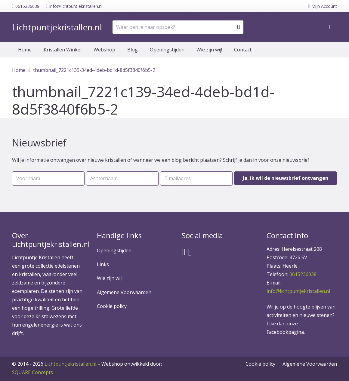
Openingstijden (114, 250)
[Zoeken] (238, 27)
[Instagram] (190, 252)
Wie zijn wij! (109, 278)
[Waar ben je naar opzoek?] (178, 27)
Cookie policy (112, 306)
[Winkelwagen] (330, 27)
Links (103, 264)
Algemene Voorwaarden (124, 292)
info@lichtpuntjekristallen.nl (298, 291)
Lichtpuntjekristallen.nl (70, 364)
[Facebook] (183, 252)
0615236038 (303, 274)
